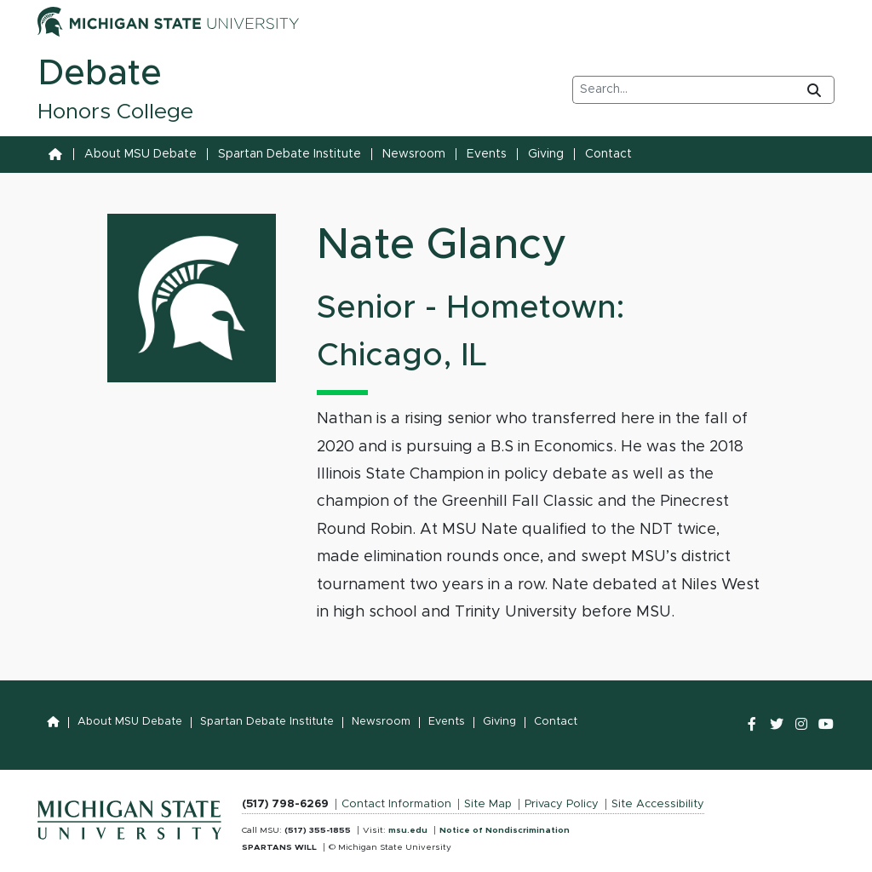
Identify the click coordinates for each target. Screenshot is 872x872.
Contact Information (396, 804)
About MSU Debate (140, 154)
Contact (608, 154)
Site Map (488, 804)
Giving (546, 154)
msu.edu (407, 830)
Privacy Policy (562, 804)
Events (487, 154)
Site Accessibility (657, 804)
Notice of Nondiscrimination (504, 830)
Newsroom (413, 154)
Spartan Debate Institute (289, 154)
